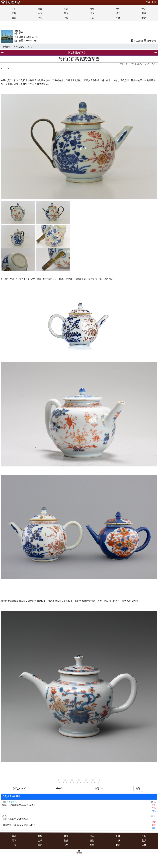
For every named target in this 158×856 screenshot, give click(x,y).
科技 (118, 17)
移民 (118, 13)
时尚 (66, 836)
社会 (40, 17)
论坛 (118, 8)
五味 (118, 836)
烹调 (144, 840)
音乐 (40, 840)
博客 (92, 8)
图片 (66, 8)
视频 (66, 17)
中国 (40, 13)
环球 (14, 13)
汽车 (92, 836)
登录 (148, 2)
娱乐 (14, 17)
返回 (154, 2)
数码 (40, 836)
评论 (144, 8)
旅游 (14, 836)
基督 (66, 840)
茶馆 (144, 836)
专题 (144, 17)
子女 (14, 845)
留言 (150, 41)
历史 (66, 845)
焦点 (40, 8)
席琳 (18, 32)
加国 (92, 13)
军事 (92, 845)
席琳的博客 (19, 46)
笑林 (144, 845)
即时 (14, 8)
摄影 (92, 840)
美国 (66, 13)
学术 (40, 845)
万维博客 (6, 46)
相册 (137, 41)
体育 (92, 17)
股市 (118, 845)
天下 (14, 840)
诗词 (118, 840)
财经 (144, 13)
